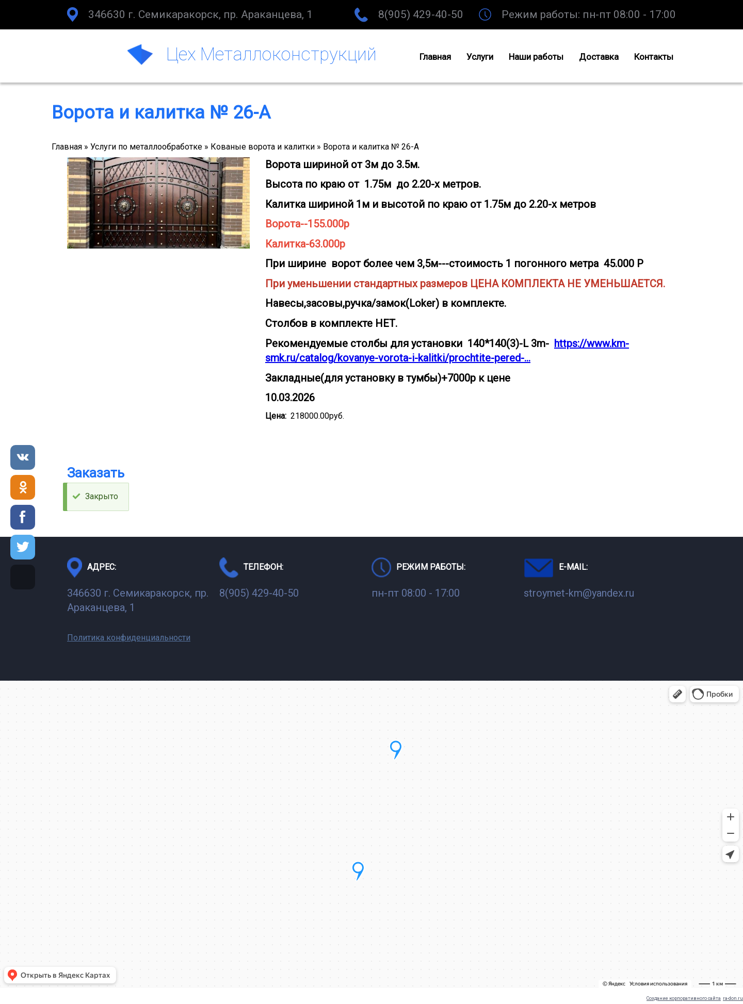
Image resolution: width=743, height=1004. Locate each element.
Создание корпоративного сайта (684, 998)
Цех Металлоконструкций (271, 54)
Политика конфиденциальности (128, 638)
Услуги (479, 57)
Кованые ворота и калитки (263, 147)
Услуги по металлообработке (146, 147)
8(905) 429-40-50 (420, 14)
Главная (435, 57)
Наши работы (536, 57)
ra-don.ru (733, 998)
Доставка (599, 57)
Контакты (653, 57)
